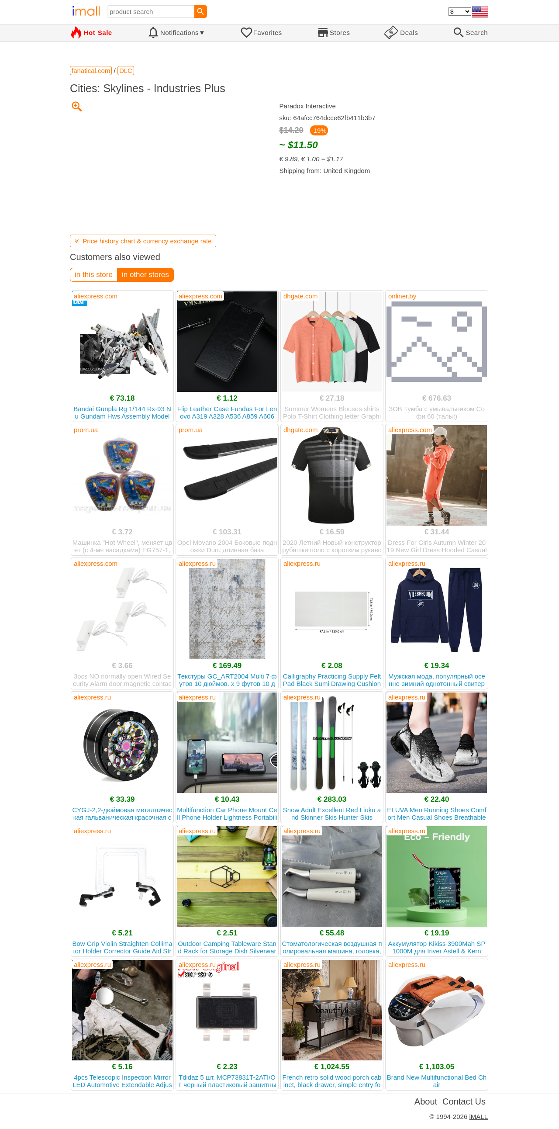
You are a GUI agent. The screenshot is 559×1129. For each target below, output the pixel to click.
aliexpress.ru (197, 563)
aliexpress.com (95, 296)
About (425, 1101)
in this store (94, 274)
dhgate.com (300, 296)
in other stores (145, 274)
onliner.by (402, 296)
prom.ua (86, 429)
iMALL (478, 1116)
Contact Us (464, 1101)
